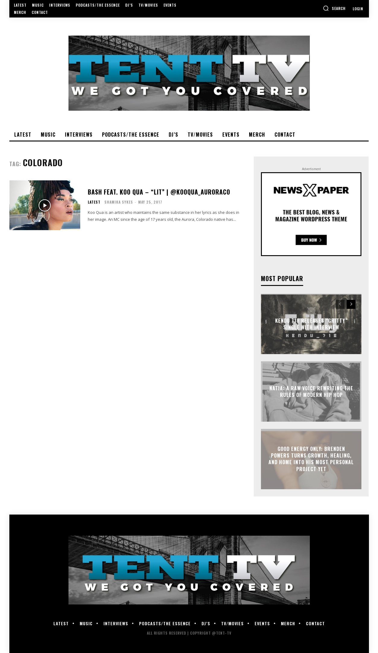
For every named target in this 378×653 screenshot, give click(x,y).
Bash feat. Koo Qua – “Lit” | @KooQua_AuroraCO (159, 191)
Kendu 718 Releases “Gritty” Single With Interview (311, 324)
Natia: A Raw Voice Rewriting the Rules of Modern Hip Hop (311, 391)
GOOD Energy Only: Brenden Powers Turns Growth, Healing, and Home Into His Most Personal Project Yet (311, 459)
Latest (94, 202)
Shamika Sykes (118, 201)
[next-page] (351, 304)
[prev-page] (340, 304)
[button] (334, 8)
